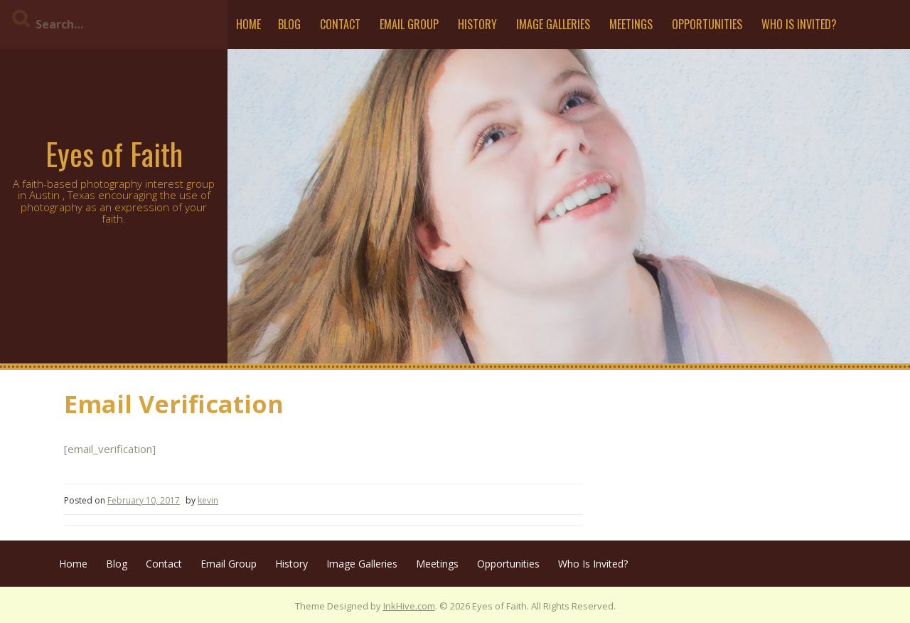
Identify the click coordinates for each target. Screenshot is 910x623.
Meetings (631, 24)
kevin (208, 500)
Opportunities (707, 24)
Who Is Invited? (799, 24)
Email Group (409, 24)
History (477, 24)
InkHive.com (409, 606)
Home (248, 24)
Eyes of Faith (114, 154)
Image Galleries (553, 24)
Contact (340, 24)
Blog (289, 24)
